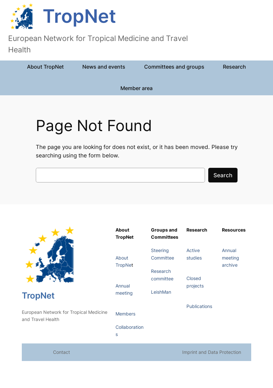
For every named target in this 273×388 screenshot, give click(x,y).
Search (222, 175)
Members (125, 313)
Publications (199, 306)
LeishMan (161, 292)
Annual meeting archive (230, 258)
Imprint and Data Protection (211, 352)
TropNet (79, 16)
